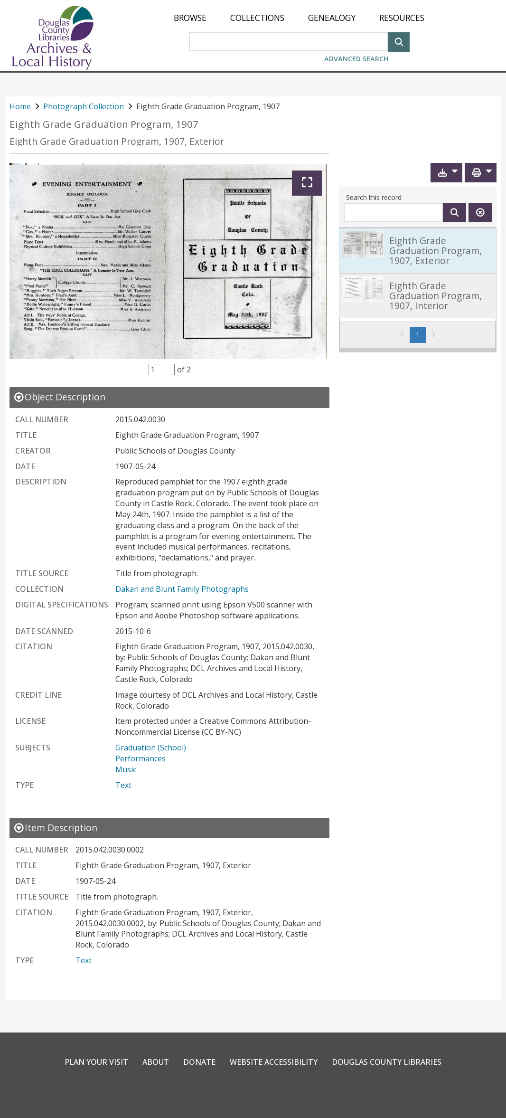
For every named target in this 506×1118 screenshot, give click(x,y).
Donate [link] (199, 1062)
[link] (417, 250)
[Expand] (307, 183)
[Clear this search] (480, 212)
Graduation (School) (150, 747)
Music (125, 769)
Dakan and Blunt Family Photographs (182, 589)
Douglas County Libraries (386, 1062)
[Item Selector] (162, 369)
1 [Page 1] (421, 334)
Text (123, 785)
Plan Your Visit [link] (96, 1062)
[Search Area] (288, 41)
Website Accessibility (274, 1062)
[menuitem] (190, 17)
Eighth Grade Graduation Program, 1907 (103, 124)
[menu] (299, 18)
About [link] (155, 1062)
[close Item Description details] (55, 828)
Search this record (374, 197)
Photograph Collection (83, 106)
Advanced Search (356, 58)
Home (20, 106)
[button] (446, 172)
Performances (140, 758)
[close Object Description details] (59, 397)
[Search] (399, 41)
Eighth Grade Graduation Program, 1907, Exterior (116, 141)
